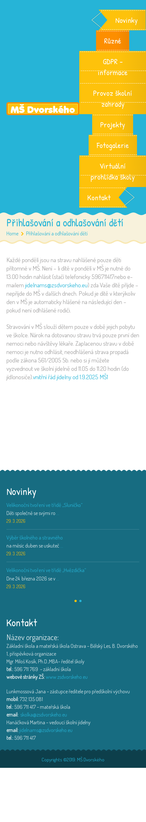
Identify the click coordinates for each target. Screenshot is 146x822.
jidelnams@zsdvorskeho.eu (56, 285)
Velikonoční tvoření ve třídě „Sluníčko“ (44, 504)
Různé (112, 40)
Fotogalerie (113, 145)
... (57, 513)
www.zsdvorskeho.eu (67, 677)
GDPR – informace (112, 67)
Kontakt (99, 197)
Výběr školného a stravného (34, 537)
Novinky (126, 20)
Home (12, 233)
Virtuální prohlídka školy (112, 171)
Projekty (112, 124)
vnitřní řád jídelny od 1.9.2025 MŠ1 (70, 377)
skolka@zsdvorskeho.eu (43, 714)
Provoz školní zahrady (112, 98)
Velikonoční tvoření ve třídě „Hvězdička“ (46, 570)
